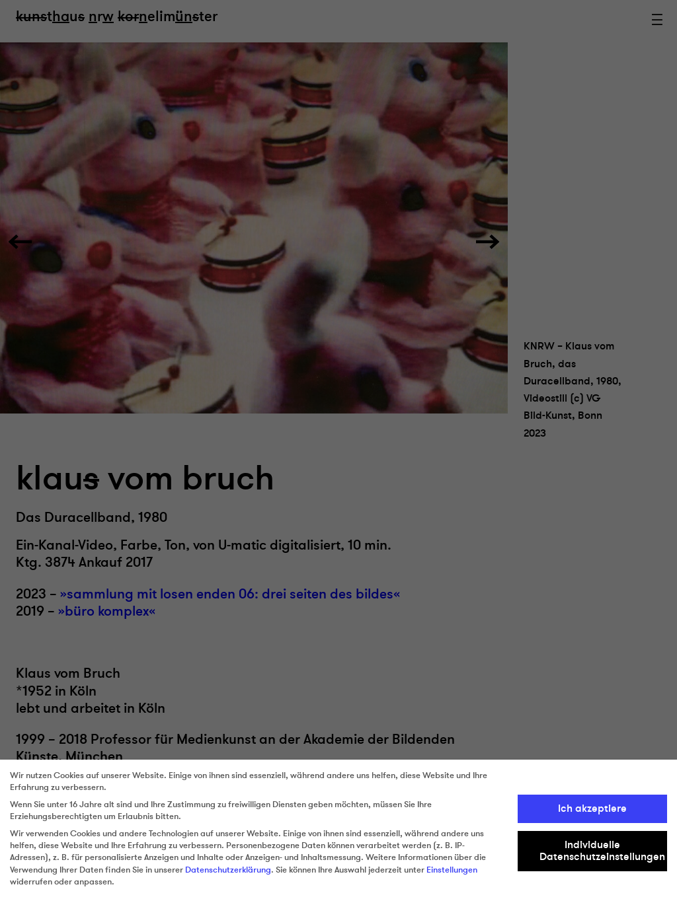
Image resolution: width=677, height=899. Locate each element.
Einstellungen (451, 870)
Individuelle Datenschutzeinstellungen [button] (602, 851)
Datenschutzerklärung (228, 870)
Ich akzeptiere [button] (592, 808)
